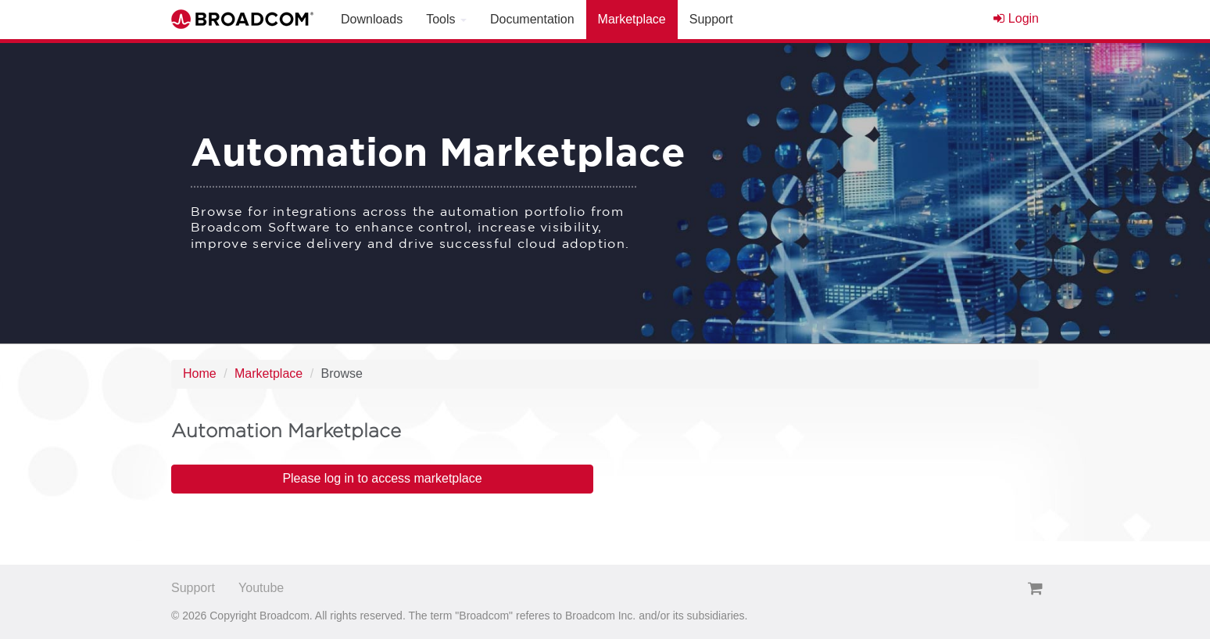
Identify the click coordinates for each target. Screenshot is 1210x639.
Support (193, 587)
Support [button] (711, 19)
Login (1016, 18)
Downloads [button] (372, 19)
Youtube (261, 587)
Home (200, 373)
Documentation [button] (532, 19)
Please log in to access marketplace (381, 478)
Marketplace (268, 373)
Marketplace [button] (632, 19)
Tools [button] (446, 19)
